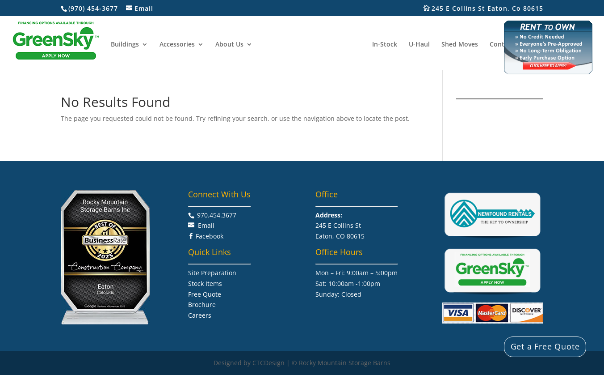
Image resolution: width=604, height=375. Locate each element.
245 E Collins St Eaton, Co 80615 (492, 9)
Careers (199, 315)
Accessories (177, 44)
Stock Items (205, 283)
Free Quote (204, 294)
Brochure (202, 304)
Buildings (125, 44)
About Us (230, 44)
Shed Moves (459, 44)
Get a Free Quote (545, 346)
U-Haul (418, 44)
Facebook (209, 236)
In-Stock (384, 44)
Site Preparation (212, 272)
